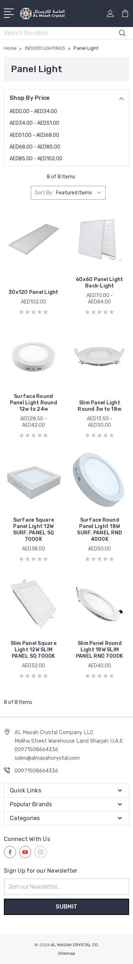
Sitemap (66, 953)
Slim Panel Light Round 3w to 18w (99, 406)
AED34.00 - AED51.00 (34, 123)
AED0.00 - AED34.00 (33, 111)
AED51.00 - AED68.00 (34, 135)
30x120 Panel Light (34, 292)
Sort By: (44, 193)
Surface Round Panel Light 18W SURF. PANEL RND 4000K (99, 529)
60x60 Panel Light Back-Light (99, 282)
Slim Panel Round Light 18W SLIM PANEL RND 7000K (99, 649)
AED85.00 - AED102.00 (36, 159)
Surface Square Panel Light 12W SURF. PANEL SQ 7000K (33, 529)
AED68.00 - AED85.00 (35, 147)
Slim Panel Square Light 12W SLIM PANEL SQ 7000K (33, 649)
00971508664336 (36, 771)
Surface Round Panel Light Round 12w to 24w (33, 402)
